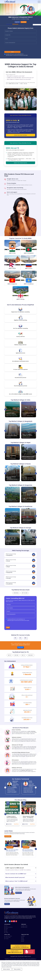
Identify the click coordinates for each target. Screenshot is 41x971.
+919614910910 (16, 947)
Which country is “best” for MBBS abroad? (20, 881)
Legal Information (8, 936)
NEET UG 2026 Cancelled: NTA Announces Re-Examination (12, 851)
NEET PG (9, 655)
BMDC (23, 939)
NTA (23, 937)
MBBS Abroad (24, 927)
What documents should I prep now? (20, 877)
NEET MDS (16, 655)
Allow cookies (6, 969)
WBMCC (23, 936)
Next (36, 409)
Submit (12, 51)
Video (6, 929)
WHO (23, 941)
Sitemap (6, 938)
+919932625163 (24, 947)
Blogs (6, 931)
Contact (6, 932)
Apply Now (17, 22)
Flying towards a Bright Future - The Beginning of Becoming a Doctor (28, 817)
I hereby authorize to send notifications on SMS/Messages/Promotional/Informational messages (17, 54)
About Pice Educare (8, 927)
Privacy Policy (7, 937)
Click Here (7, 903)
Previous (5, 409)
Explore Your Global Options (20, 162)
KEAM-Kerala (16, 592)
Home (6, 925)
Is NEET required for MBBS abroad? (20, 868)
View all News (7, 836)
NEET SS (23, 655)
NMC (23, 938)
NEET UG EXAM (24, 592)
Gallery (6, 928)
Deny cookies (17, 969)
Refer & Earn (18, 892)
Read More (16, 824)
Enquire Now (20, 647)
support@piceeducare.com (15, 952)
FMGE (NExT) (30, 655)
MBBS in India (24, 925)
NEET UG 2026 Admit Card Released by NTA (27, 850)
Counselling (23, 22)
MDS (25, 637)
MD (15, 637)
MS (20, 637)
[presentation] (13, 47)
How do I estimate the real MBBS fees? (20, 873)
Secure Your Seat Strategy (20, 135)
